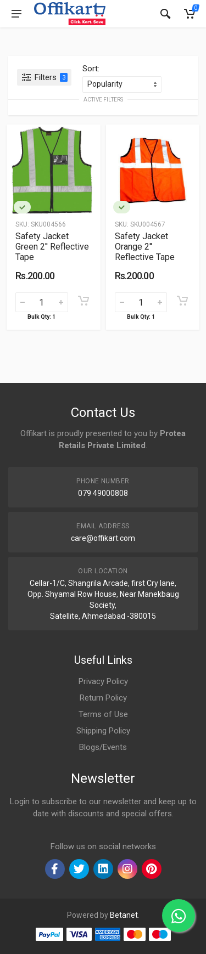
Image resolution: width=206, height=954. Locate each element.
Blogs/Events (103, 747)
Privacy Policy (103, 681)
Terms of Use (103, 714)
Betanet (124, 915)
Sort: (90, 69)
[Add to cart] (83, 301)
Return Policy (103, 698)
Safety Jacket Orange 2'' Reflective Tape (145, 246)
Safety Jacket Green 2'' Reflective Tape (52, 246)
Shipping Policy (103, 731)
